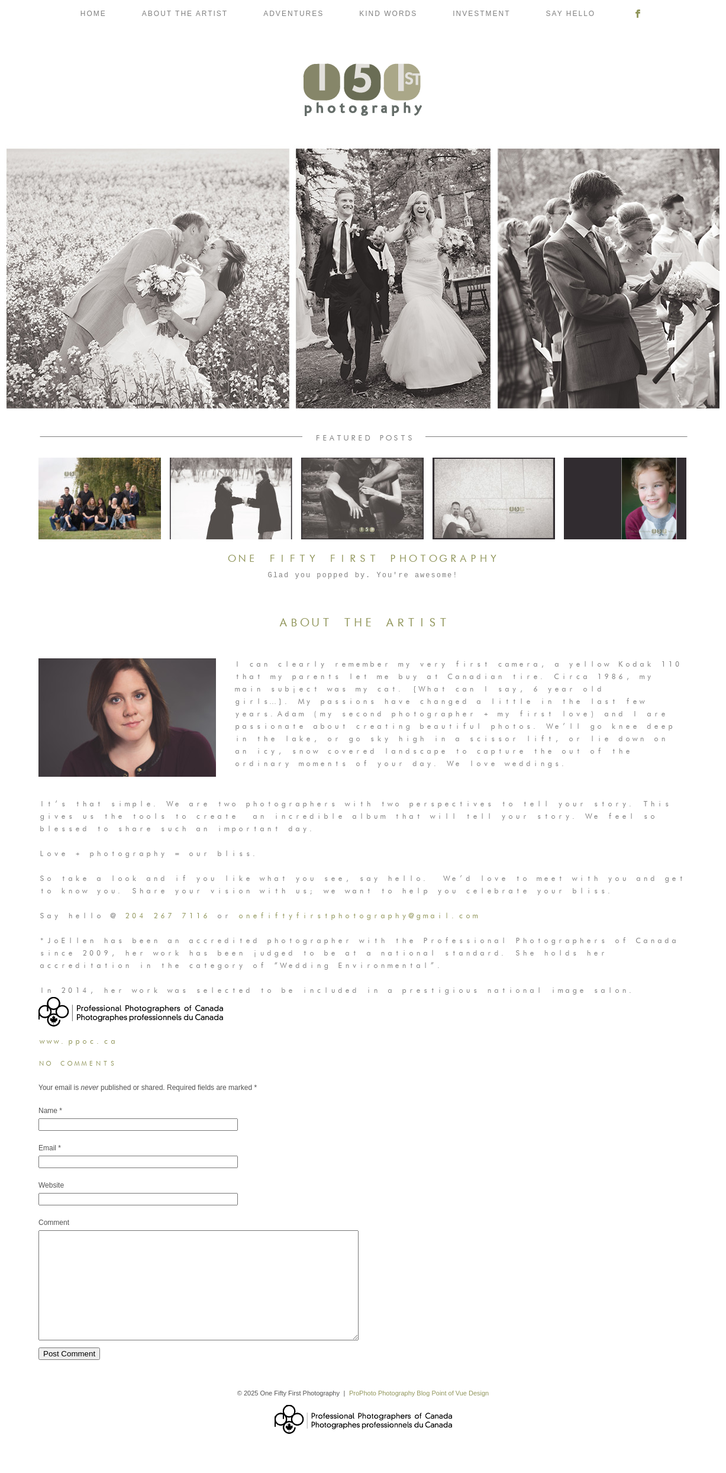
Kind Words (388, 13)
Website (51, 1185)
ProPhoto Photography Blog (389, 1414)
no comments (77, 1064)
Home (93, 13)
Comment (53, 1222)
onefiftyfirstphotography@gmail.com (358, 915)
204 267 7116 (166, 915)
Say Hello (571, 13)
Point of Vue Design (460, 1414)
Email (47, 1148)
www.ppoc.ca (77, 1041)
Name (47, 1111)
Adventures (293, 13)
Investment (481, 13)
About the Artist (185, 13)
